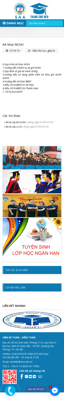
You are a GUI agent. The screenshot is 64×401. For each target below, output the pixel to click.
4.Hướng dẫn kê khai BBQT (17, 81)
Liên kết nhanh (14, 306)
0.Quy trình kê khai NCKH (16, 64)
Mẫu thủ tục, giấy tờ (43, 50)
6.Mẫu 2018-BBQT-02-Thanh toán (20, 88)
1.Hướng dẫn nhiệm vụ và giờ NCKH (22, 67)
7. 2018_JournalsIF (13, 91)
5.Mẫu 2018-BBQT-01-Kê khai (18, 84)
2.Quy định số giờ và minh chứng (20, 71)
